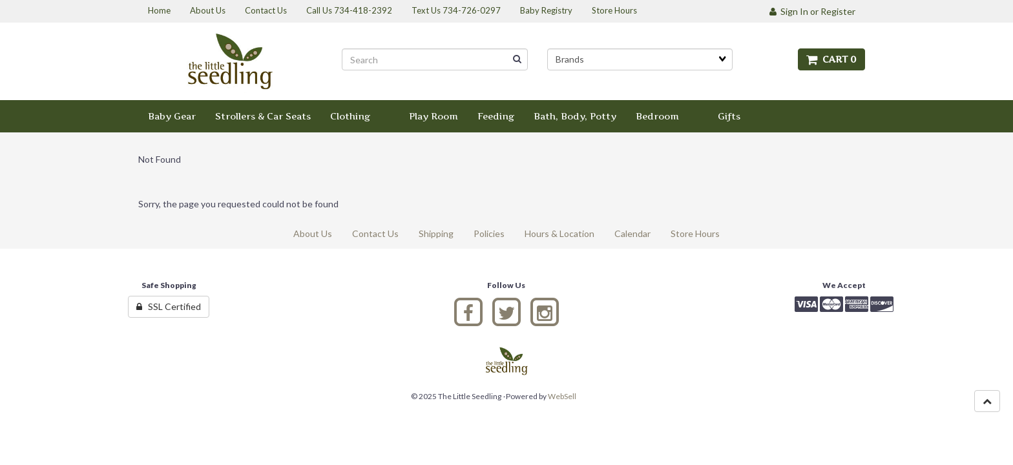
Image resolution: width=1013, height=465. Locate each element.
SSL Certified (168, 306)
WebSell (562, 396)
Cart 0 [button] (831, 59)
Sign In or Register (812, 11)
